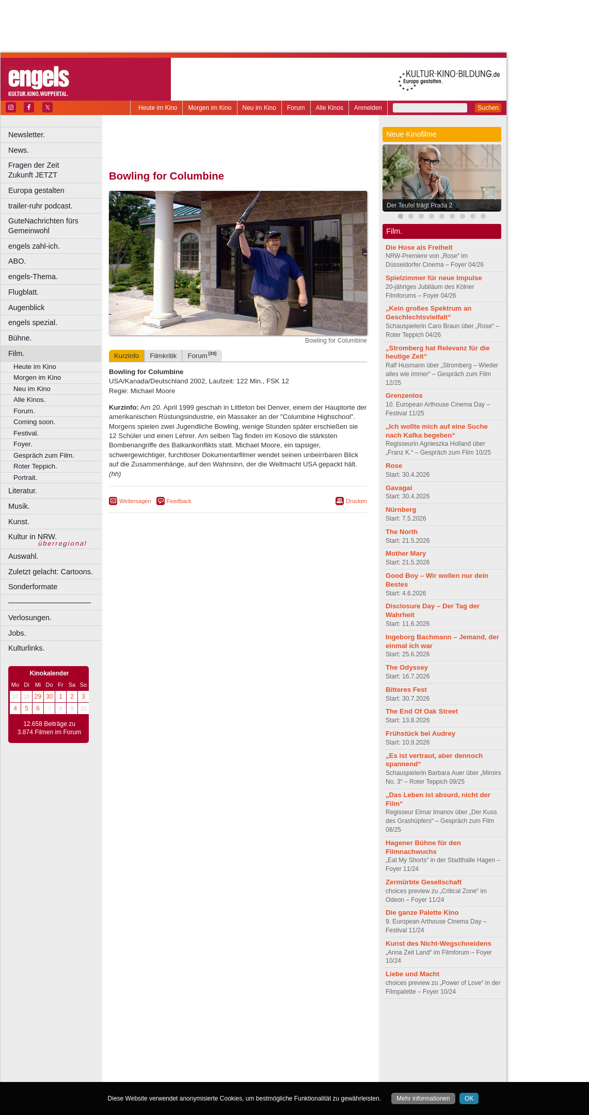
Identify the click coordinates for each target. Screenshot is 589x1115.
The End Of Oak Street (422, 711)
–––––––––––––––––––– (49, 602)
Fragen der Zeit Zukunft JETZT (56, 170)
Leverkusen (184, 1058)
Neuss (259, 1058)
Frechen (188, 1049)
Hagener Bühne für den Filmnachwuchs (423, 847)
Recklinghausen (203, 1066)
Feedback (179, 501)
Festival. (26, 433)
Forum (296, 107)
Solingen (241, 1066)
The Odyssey (407, 667)
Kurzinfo (126, 356)
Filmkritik (163, 356)
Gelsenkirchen (222, 1049)
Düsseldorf (283, 1040)
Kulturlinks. (26, 648)
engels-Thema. (33, 276)
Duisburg (314, 1040)
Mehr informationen (423, 1098)
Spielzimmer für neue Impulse (434, 278)
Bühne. (20, 338)
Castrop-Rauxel (213, 1040)
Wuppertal (281, 1066)
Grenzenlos (404, 395)
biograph (155, 1032)
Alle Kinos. (29, 399)
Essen (164, 1049)
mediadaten (322, 1023)
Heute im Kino (157, 107)
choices (183, 1032)
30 (49, 696)
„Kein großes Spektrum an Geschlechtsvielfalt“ (428, 312)
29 (38, 696)
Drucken (356, 501)
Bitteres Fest (406, 689)
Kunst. (18, 522)
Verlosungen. (30, 617)
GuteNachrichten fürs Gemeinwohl (43, 226)
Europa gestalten (36, 190)
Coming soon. (34, 422)
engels (207, 1032)
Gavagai (399, 488)
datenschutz (268, 1023)
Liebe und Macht (412, 974)
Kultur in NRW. (32, 536)
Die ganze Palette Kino (422, 912)
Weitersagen (135, 501)
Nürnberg (401, 509)
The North (402, 532)
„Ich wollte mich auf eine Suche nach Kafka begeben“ (437, 431)
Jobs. (17, 633)
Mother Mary (406, 553)
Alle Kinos (329, 107)
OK (469, 1098)
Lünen (211, 1058)
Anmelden (368, 107)
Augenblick (26, 307)
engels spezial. (32, 322)
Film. (16, 353)
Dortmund (251, 1040)
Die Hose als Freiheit (419, 247)
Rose (394, 466)
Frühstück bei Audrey (420, 733)
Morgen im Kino (209, 107)
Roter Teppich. (35, 466)
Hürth (295, 1049)
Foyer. (23, 444)
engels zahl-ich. (34, 246)
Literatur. (22, 491)
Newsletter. (26, 135)
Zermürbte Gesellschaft (423, 882)
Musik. (19, 506)
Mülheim (235, 1058)
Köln (312, 1049)
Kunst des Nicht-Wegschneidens (438, 943)
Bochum (159, 1040)
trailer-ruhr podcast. (40, 206)
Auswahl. (23, 556)
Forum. (24, 411)
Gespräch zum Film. (43, 455)
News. (18, 150)
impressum (232, 1023)
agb (296, 1023)
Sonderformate (32, 587)
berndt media (194, 1023)
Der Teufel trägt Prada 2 (419, 205)
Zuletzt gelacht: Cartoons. (50, 572)
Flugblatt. (23, 292)
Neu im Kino (259, 107)
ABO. (17, 261)
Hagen (255, 1049)
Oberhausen (289, 1058)
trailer (238, 1032)
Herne (275, 1049)
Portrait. (25, 477)
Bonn (181, 1040)
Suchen (488, 107)
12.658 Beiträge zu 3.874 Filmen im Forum (49, 728)
